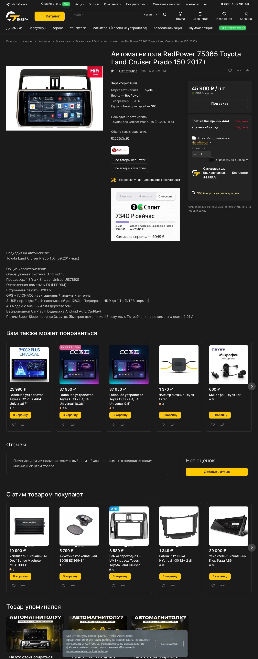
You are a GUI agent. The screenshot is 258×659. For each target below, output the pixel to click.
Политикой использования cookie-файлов (100, 649)
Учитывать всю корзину (228, 159)
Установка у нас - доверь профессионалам (149, 180)
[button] (252, 386)
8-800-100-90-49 (235, 4)
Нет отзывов (128, 71)
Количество (199, 148)
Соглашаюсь (169, 643)
